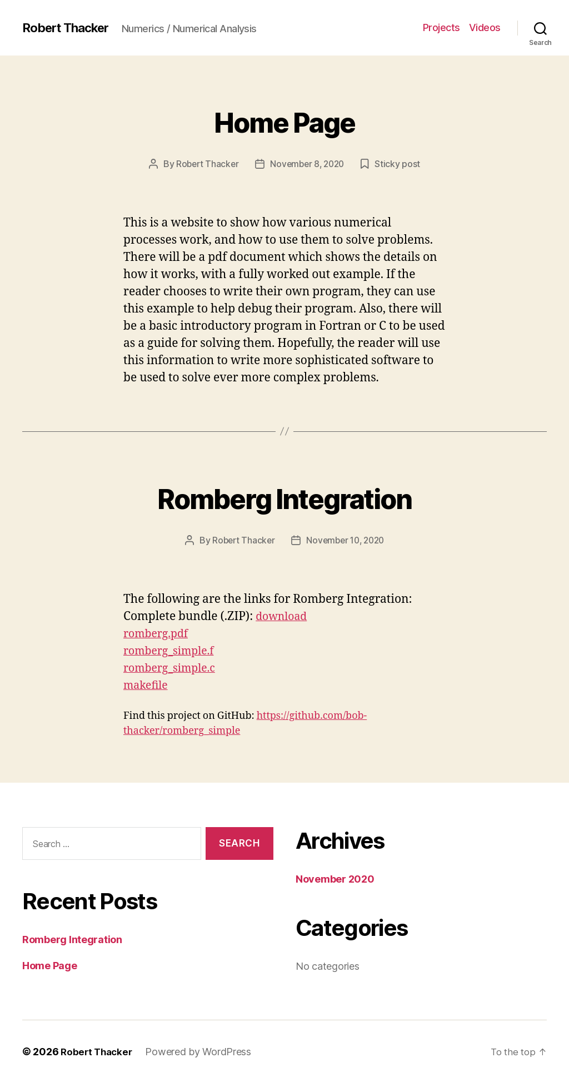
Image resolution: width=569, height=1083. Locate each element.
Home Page (284, 119)
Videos (485, 27)
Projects (441, 27)
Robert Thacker (69, 27)
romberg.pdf (158, 633)
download (283, 616)
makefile (147, 685)
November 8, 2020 (308, 163)
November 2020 (335, 879)
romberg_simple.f (172, 650)
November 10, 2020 (346, 540)
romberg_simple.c (173, 668)
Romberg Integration (284, 496)
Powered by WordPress (202, 1051)
